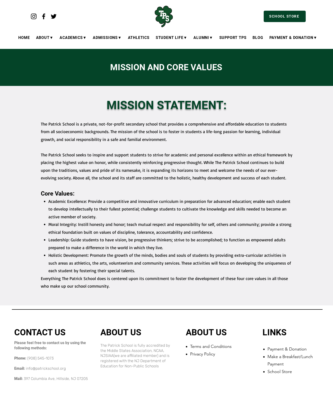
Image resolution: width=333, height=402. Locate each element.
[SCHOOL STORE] (285, 16)
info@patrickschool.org (46, 368)
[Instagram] (34, 16)
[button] (293, 37)
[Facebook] (43, 16)
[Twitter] (53, 16)
